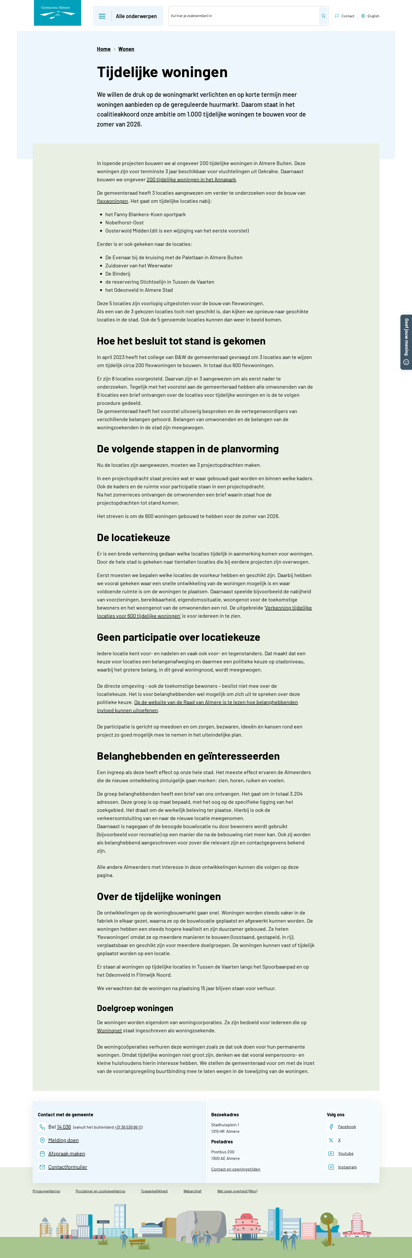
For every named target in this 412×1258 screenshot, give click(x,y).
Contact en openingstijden (235, 1168)
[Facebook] (341, 1127)
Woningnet (109, 1030)
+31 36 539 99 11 (128, 1126)
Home (104, 49)
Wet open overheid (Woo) (237, 1191)
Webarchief (192, 1191)
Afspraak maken (66, 1153)
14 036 (64, 1126)
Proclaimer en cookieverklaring (100, 1191)
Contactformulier (67, 1167)
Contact (344, 16)
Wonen (126, 49)
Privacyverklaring (46, 1191)
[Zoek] (243, 16)
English (369, 16)
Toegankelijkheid (154, 1191)
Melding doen (63, 1140)
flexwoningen (112, 201)
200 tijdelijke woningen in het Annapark (191, 179)
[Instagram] (342, 1167)
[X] (334, 1140)
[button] (406, 318)
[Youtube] (340, 1154)
